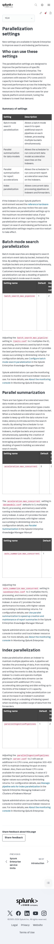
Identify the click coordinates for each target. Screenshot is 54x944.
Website (38, 925)
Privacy (25, 925)
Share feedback (14, 838)
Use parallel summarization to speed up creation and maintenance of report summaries (23, 616)
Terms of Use (27, 932)
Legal (14, 925)
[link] (41, 13)
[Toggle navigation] (48, 882)
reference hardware (38, 205)
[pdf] (51, 13)
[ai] (46, 13)
